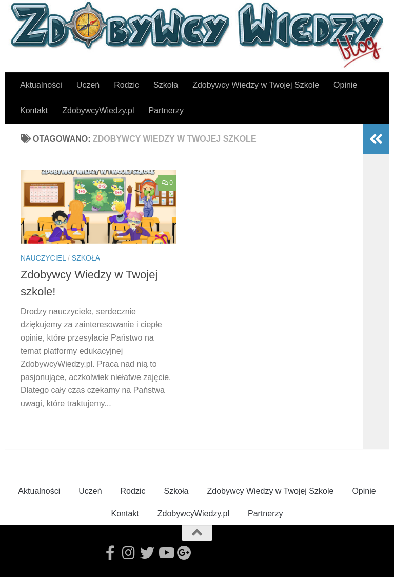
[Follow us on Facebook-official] (110, 553)
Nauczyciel (43, 258)
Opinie (345, 85)
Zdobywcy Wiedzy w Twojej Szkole (255, 85)
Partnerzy (165, 110)
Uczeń (88, 85)
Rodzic (126, 85)
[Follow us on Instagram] (129, 553)
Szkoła (165, 85)
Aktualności (41, 85)
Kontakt (34, 110)
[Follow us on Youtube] (166, 553)
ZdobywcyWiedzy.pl (98, 110)
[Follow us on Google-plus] (184, 553)
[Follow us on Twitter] (147, 553)
